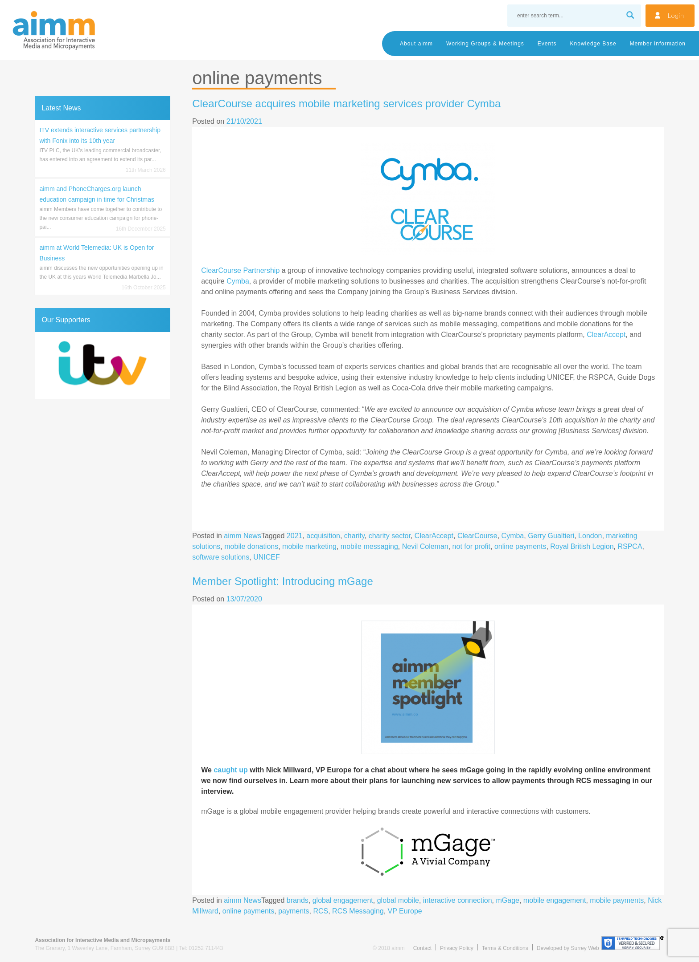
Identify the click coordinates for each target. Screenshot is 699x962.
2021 (295, 536)
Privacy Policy (456, 948)
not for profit (471, 546)
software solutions (220, 557)
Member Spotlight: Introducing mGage (282, 581)
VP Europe (405, 911)
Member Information (658, 44)
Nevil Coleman (425, 546)
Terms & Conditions (505, 948)
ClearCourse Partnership (240, 270)
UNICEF (266, 557)
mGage (507, 900)
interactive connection (457, 900)
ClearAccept (606, 334)
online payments (520, 546)
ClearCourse (477, 536)
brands (297, 900)
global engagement (342, 900)
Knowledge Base (593, 44)
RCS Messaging (358, 911)
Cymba (237, 281)
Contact (422, 948)
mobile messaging (369, 546)
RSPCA (629, 546)
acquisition (323, 536)
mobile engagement (554, 900)
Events (547, 44)
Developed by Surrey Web (568, 948)
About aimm (416, 44)
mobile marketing (309, 546)
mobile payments (617, 900)
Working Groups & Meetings (485, 44)
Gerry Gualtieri (551, 536)
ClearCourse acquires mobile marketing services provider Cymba (346, 103)
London (590, 536)
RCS (320, 911)
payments (293, 911)
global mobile (398, 900)
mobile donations (251, 546)
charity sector (390, 536)
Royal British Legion (581, 546)
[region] (102, 365)
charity (354, 536)
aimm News (242, 536)
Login (676, 15)
